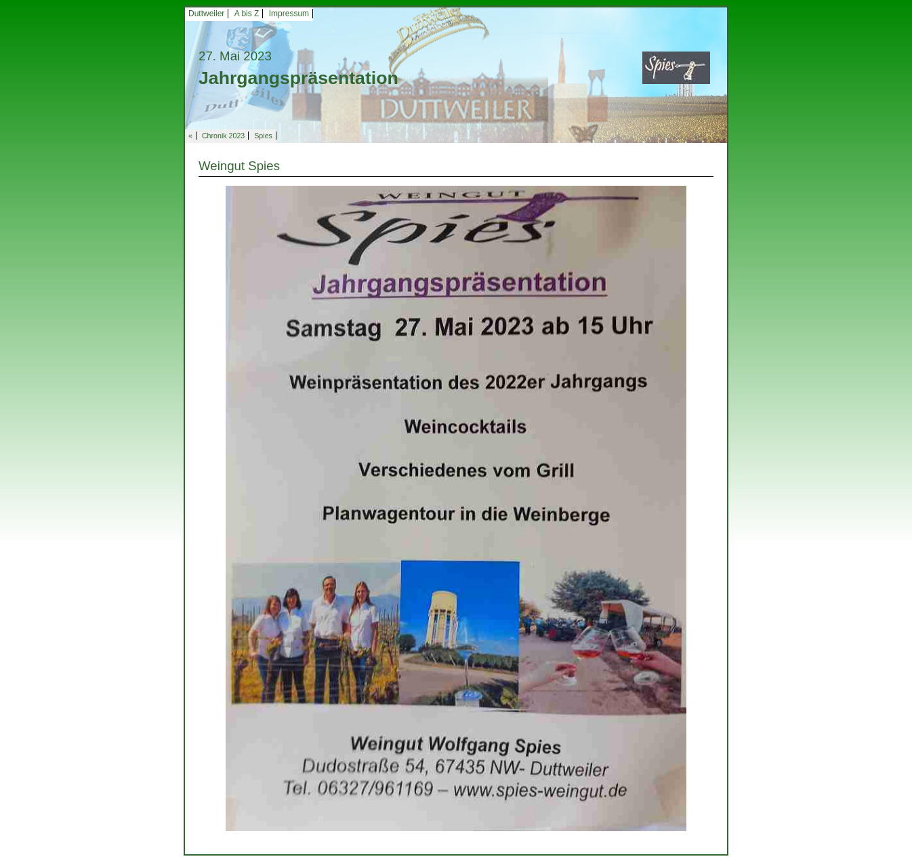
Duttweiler (206, 13)
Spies (263, 136)
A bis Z (247, 13)
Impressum (289, 13)
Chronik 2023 (223, 136)
